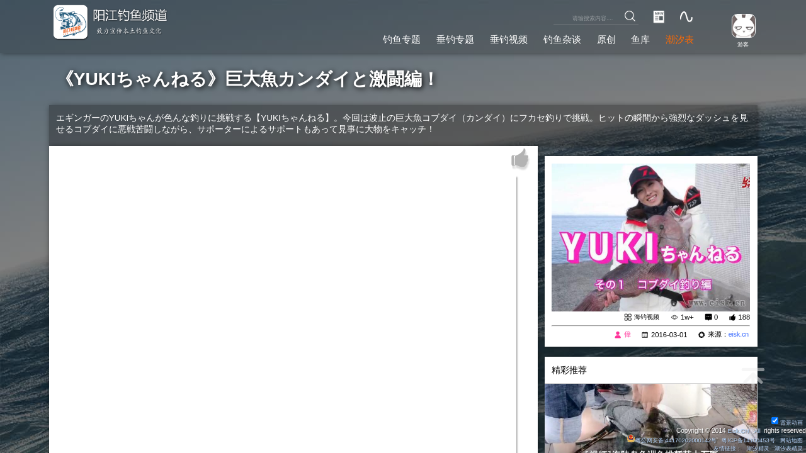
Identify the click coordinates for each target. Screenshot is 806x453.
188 (744, 318)
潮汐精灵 (753, 448)
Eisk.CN (736, 430)
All (756, 430)
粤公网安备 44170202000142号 (661, 439)
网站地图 (789, 439)
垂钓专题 (439, 37)
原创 (599, 37)
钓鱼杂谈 (553, 37)
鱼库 (637, 37)
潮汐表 (678, 37)
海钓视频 (645, 317)
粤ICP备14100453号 (743, 439)
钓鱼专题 (382, 37)
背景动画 (785, 421)
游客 (740, 43)
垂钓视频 (496, 37)
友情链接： (719, 448)
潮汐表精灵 (786, 448)
